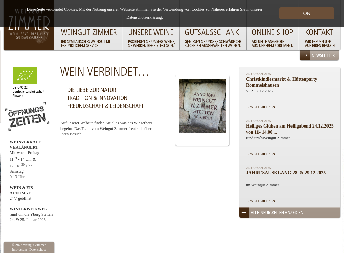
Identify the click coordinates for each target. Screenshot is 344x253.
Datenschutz (37, 249)
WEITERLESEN (262, 107)
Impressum (19, 249)
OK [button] (306, 13)
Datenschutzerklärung (144, 17)
